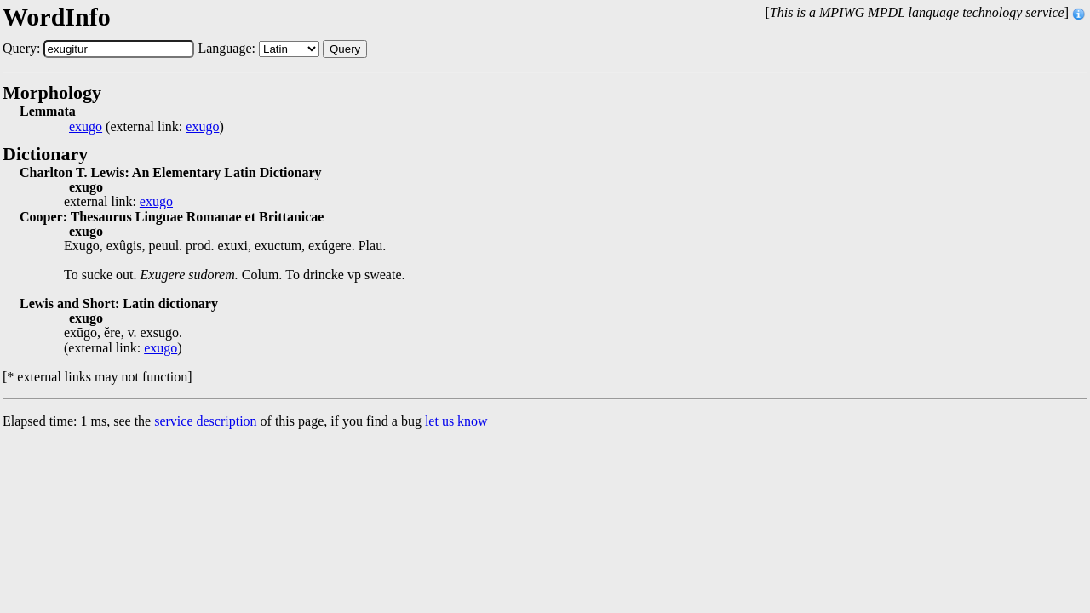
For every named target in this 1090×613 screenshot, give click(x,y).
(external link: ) (146, 127)
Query (345, 49)
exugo (85, 127)
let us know (456, 421)
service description (205, 421)
